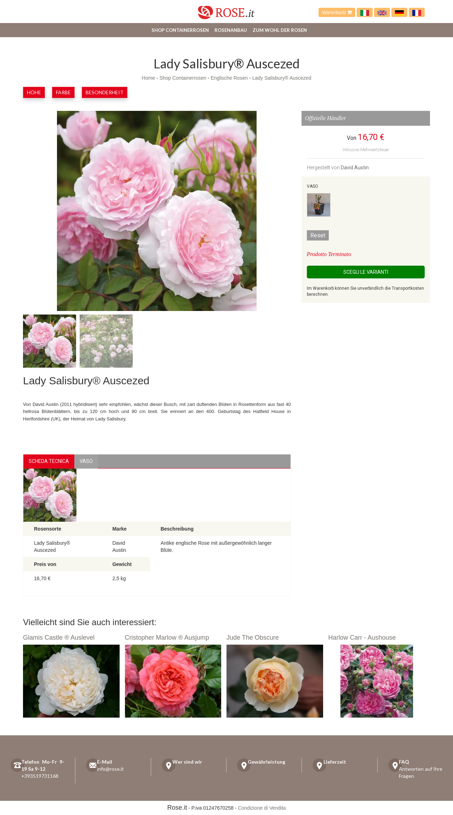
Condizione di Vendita (262, 808)
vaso (86, 461)
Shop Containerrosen (180, 30)
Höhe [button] (34, 92)
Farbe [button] (63, 92)
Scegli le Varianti (365, 272)
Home (148, 78)
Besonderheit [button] (105, 92)
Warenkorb (337, 12)
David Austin (355, 167)
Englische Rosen (229, 78)
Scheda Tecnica (49, 461)
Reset (317, 235)
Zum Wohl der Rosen (280, 30)
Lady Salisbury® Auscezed (281, 78)
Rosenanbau (230, 30)
